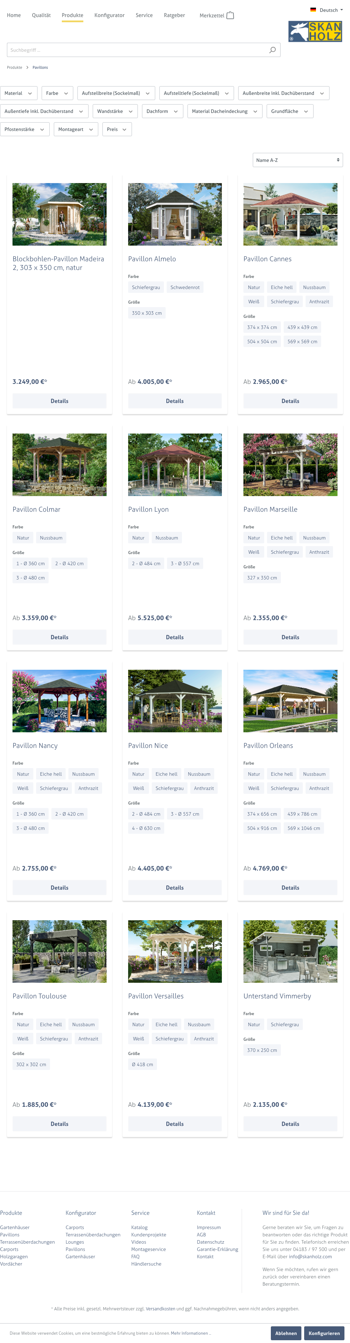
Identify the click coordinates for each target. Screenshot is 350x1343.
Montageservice (148, 1249)
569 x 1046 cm (304, 828)
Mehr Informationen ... (191, 1333)
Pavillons (9, 1234)
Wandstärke (115, 110)
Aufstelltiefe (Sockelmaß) (197, 92)
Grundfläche (290, 110)
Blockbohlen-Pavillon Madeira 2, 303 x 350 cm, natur (58, 263)
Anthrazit (319, 301)
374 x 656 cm (262, 813)
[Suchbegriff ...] (136, 50)
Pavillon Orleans (268, 745)
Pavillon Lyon (148, 509)
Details (59, 401)
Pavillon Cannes (267, 258)
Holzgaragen (14, 1256)
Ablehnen (286, 1333)
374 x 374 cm (262, 327)
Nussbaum (314, 287)
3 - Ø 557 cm (185, 563)
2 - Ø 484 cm (146, 563)
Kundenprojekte (148, 1234)
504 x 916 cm (262, 828)
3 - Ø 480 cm (30, 577)
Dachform (163, 110)
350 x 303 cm (147, 313)
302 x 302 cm (31, 1064)
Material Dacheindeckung (225, 110)
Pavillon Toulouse (39, 995)
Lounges (75, 1241)
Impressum (209, 1227)
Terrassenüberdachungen (27, 1241)
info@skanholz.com (310, 1256)
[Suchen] (272, 50)
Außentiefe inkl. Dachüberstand (44, 110)
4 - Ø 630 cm (146, 828)
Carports (9, 1249)
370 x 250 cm (262, 1050)
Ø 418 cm (142, 1064)
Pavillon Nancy (35, 745)
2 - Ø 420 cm (69, 563)
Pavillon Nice (148, 745)
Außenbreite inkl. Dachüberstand (284, 92)
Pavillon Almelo (152, 258)
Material (19, 92)
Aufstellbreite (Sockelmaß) (116, 92)
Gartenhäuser (15, 1227)
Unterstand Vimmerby (277, 995)
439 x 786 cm (302, 813)
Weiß (253, 301)
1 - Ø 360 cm (30, 563)
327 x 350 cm (262, 577)
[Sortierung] (298, 160)
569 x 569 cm (302, 341)
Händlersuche (146, 1263)
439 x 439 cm (302, 327)
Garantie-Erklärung (217, 1249)
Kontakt (205, 1256)
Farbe (57, 92)
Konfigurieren (324, 1333)
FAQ (135, 1256)
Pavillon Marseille (270, 509)
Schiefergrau (146, 287)
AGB (201, 1234)
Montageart (76, 128)
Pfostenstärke (25, 128)
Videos (138, 1241)
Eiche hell (282, 287)
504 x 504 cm (262, 341)
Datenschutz (210, 1241)
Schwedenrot (185, 287)
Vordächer (11, 1263)
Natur (254, 287)
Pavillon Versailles (156, 995)
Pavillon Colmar (36, 509)
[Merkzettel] (230, 15)
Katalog (139, 1227)
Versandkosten (160, 1309)
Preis (117, 128)
